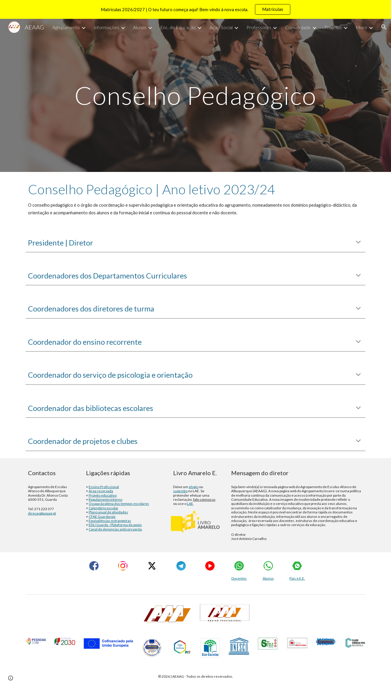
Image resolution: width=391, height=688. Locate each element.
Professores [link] (258, 27)
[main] (195, 95)
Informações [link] (106, 27)
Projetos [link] (333, 27)
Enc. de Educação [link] (178, 27)
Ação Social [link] (221, 27)
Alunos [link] (139, 27)
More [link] (361, 27)
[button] (384, 27)
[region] (195, 9)
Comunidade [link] (298, 27)
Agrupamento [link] (66, 27)
